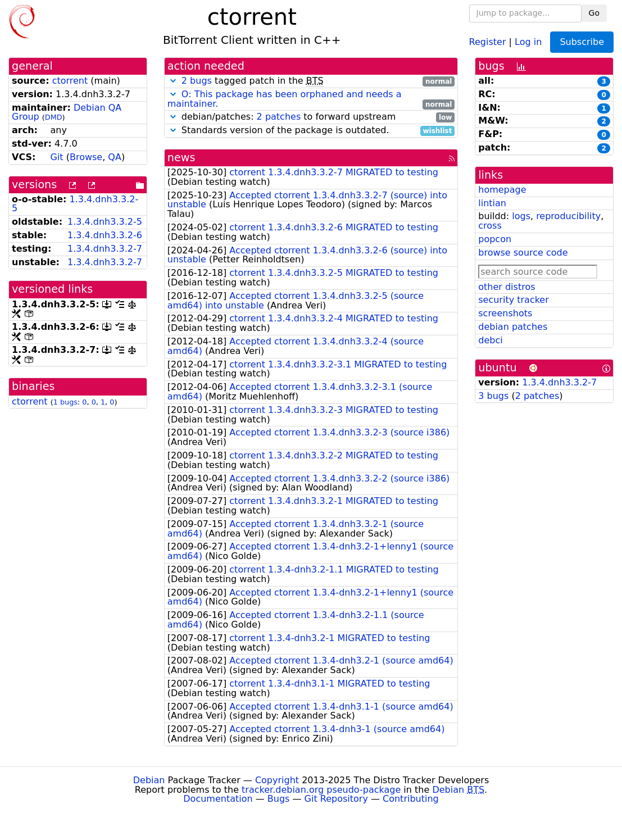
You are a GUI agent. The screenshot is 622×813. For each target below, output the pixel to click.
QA (114, 157)
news (181, 157)
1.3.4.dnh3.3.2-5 (75, 204)
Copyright (277, 780)
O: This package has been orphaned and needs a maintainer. (284, 99)
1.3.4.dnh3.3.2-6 (104, 235)
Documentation (217, 798)
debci (490, 340)
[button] (173, 80)
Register (487, 41)
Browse (86, 157)
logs (521, 216)
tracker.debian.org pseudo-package (321, 789)
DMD (53, 117)
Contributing (411, 798)
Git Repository (336, 798)
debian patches (512, 326)
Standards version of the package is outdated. (311, 130)
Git (56, 157)
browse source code (522, 252)
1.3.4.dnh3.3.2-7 (104, 248)
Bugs (278, 798)
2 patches (279, 116)
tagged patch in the (311, 81)
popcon (494, 239)
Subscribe (582, 42)
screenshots (505, 313)
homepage (502, 189)
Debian (149, 780)
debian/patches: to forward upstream (311, 117)
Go (594, 12)
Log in (528, 41)
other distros (506, 286)
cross (489, 225)
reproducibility (568, 216)
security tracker (513, 299)
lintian (492, 203)
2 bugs (196, 80)
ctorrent (70, 80)
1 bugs (65, 402)
